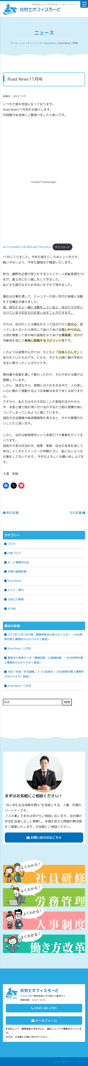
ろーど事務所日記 (18, 562)
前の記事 (11, 513)
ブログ (12, 544)
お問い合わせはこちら (44, 837)
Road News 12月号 (19, 648)
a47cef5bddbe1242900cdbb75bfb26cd (27, 247)
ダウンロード (62, 247)
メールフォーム (44, 1020)
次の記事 (77, 513)
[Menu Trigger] (84, 4)
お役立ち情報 (16, 599)
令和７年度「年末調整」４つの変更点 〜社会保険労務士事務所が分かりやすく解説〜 (44, 674)
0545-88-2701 (44, 1008)
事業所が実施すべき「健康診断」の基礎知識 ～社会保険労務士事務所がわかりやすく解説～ (43, 660)
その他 (12, 608)
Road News (14, 581)
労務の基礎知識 (17, 571)
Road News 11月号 (19, 686)
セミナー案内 (16, 590)
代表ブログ (14, 553)
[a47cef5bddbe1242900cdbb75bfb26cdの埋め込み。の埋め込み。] (44, 182)
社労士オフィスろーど (73, 1061)
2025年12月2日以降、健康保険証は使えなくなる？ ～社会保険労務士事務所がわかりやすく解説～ (43, 637)
